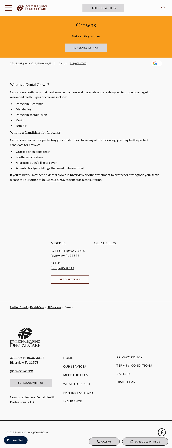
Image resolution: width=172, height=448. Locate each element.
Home (68, 357)
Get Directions (70, 279)
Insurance (72, 401)
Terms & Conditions (134, 365)
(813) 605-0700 (77, 63)
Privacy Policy (129, 357)
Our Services (74, 366)
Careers (123, 373)
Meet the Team (76, 375)
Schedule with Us (103, 7)
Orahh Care (126, 382)
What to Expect (77, 384)
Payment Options (78, 392)
